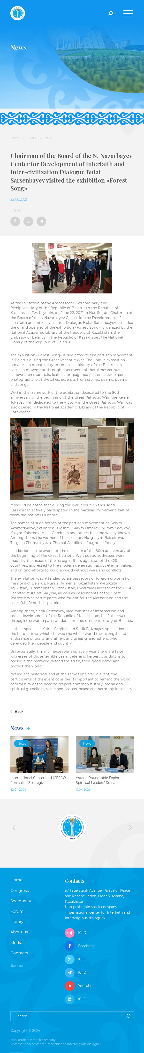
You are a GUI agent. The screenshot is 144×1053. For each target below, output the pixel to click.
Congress (19, 890)
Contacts (19, 953)
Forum (16, 911)
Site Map (16, 965)
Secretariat (20, 901)
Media (32, 138)
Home (14, 138)
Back (16, 711)
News (20, 728)
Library (16, 921)
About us (19, 932)
